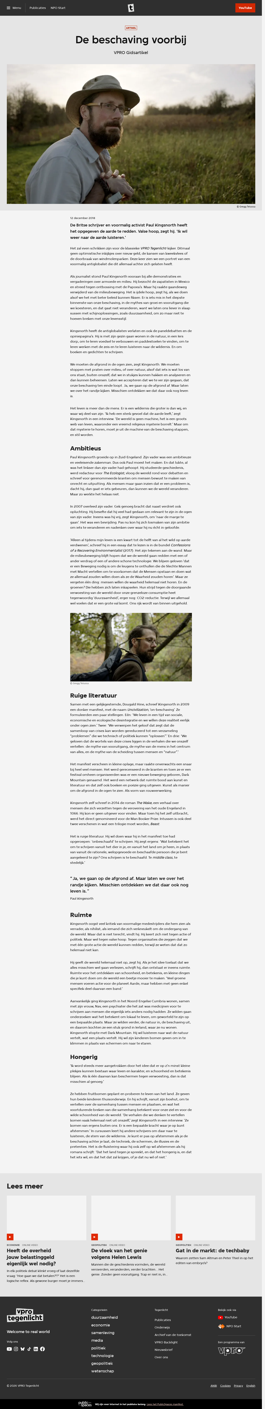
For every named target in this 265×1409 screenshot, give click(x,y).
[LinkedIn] (35, 1348)
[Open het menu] (14, 7)
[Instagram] (15, 1348)
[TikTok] (29, 1348)
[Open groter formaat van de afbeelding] (131, 647)
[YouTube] (245, 7)
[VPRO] (231, 1351)
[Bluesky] (22, 1348)
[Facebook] (42, 1348)
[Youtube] (9, 1348)
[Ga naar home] (131, 8)
